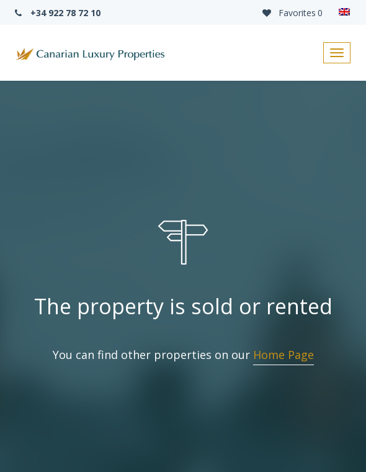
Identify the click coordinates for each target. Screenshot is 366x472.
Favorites (292, 13)
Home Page (283, 354)
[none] (344, 12)
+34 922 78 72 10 (56, 13)
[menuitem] (344, 12)
